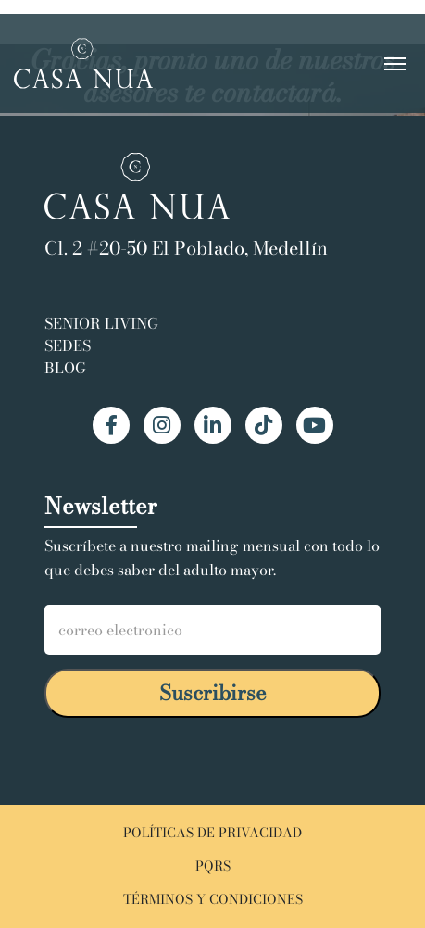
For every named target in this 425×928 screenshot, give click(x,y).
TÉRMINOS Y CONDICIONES (213, 899)
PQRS (213, 866)
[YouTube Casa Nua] (314, 425)
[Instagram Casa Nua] (162, 425)
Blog (65, 368)
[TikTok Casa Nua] (263, 425)
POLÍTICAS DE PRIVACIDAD (212, 833)
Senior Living (101, 323)
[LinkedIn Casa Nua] (212, 425)
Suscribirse (213, 693)
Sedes (67, 345)
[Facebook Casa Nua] (111, 425)
